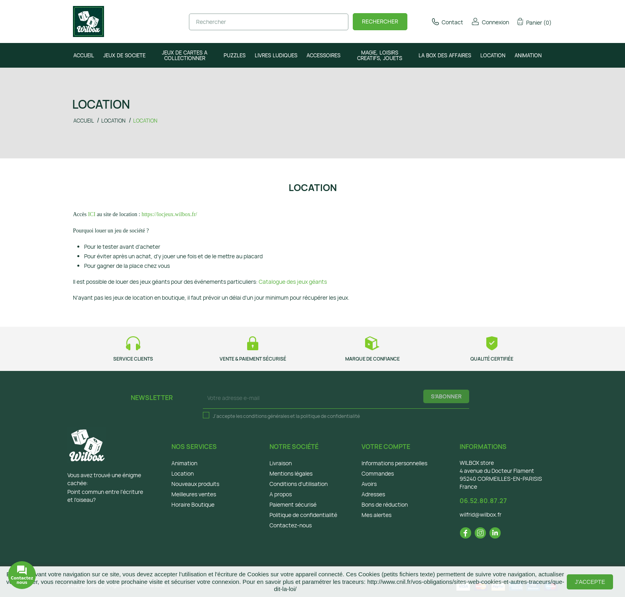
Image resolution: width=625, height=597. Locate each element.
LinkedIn (495, 533)
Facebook (466, 533)
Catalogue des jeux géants (293, 281)
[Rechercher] (268, 22)
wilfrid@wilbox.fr (480, 514)
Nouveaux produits (195, 484)
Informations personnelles (394, 463)
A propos (280, 494)
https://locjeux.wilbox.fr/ (169, 214)
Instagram (480, 533)
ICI (92, 214)
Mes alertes (376, 515)
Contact (447, 22)
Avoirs (369, 484)
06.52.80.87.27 (483, 501)
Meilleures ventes (193, 494)
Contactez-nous (290, 525)
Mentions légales (290, 473)
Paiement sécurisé (292, 504)
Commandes (378, 473)
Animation (184, 463)
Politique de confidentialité (303, 515)
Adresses (373, 494)
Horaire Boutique (192, 504)
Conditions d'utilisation (298, 484)
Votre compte (386, 446)
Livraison (280, 463)
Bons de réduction (385, 504)
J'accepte (590, 582)
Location (182, 473)
